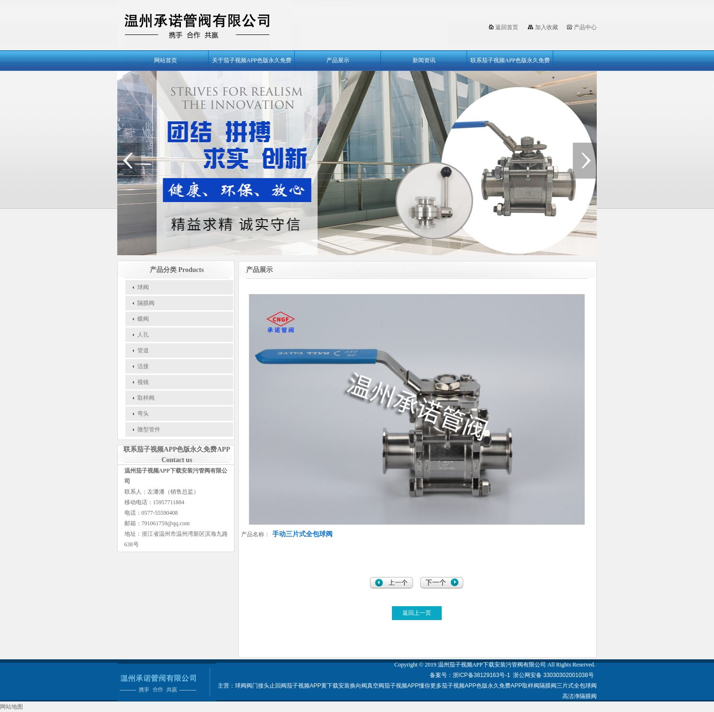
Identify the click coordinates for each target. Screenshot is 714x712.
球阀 (143, 287)
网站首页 (165, 60)
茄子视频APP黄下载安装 (318, 685)
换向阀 (358, 685)
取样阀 (146, 398)
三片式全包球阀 (577, 685)
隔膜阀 (146, 303)
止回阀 (278, 685)
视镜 (143, 382)
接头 (263, 685)
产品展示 (337, 60)
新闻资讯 (424, 60)
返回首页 (506, 27)
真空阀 (375, 685)
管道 (143, 350)
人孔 (143, 334)
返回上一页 (416, 613)
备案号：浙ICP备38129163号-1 (470, 675)
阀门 (252, 685)
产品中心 (585, 27)
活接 (143, 366)
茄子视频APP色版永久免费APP (482, 685)
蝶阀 (143, 319)
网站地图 (11, 706)
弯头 (143, 413)
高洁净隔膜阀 (579, 696)
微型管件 (148, 429)
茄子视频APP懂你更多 (413, 685)
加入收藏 (546, 27)
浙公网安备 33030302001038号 (554, 675)
